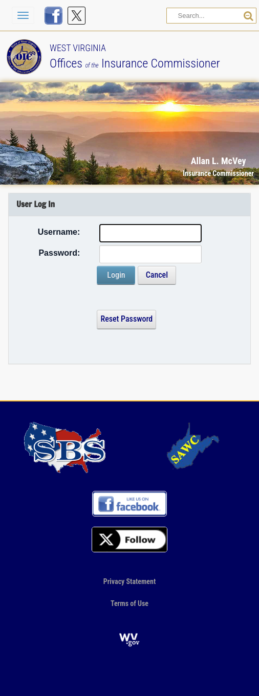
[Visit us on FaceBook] (53, 16)
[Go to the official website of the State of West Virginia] (129, 639)
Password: (59, 253)
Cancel (157, 275)
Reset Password (126, 319)
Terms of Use (129, 603)
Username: (59, 232)
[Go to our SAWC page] (194, 446)
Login (116, 275)
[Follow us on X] (76, 16)
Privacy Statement (129, 581)
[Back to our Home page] (27, 56)
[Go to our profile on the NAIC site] (65, 446)
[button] (227, 30)
